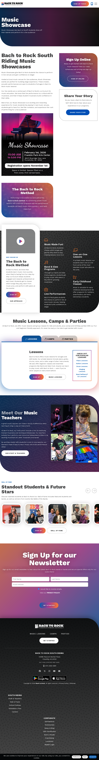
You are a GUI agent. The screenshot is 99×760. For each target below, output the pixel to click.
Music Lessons (55, 377)
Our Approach (16, 301)
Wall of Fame (57, 531)
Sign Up (13, 295)
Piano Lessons (82, 361)
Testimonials (49, 725)
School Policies (15, 706)
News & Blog (49, 729)
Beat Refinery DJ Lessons (82, 376)
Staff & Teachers (15, 699)
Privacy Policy (63, 684)
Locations (49, 742)
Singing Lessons (82, 371)
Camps (53, 634)
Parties (65, 634)
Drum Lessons (81, 367)
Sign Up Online (77, 79)
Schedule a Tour (15, 709)
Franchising (49, 739)
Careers (15, 712)
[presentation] (49, 599)
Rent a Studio (49, 735)
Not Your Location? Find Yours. (49, 663)
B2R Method (49, 722)
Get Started (49, 641)
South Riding (15, 696)
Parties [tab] (69, 339)
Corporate (49, 719)
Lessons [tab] (29, 339)
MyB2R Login (49, 745)
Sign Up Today (80, 4)
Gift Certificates (49, 732)
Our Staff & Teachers (15, 454)
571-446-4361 (50, 667)
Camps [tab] (49, 339)
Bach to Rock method (16, 201)
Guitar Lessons (82, 364)
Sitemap (73, 684)
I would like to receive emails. (50, 590)
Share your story (78, 112)
